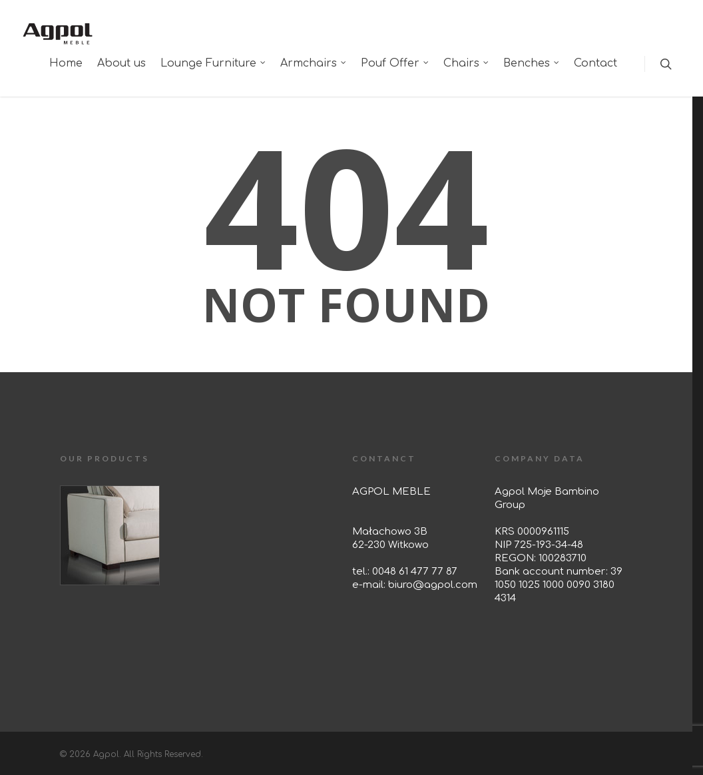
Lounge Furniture (213, 63)
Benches (532, 63)
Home (66, 63)
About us (121, 63)
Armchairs (314, 63)
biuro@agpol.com (432, 585)
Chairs (466, 63)
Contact (595, 63)
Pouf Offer (395, 63)
